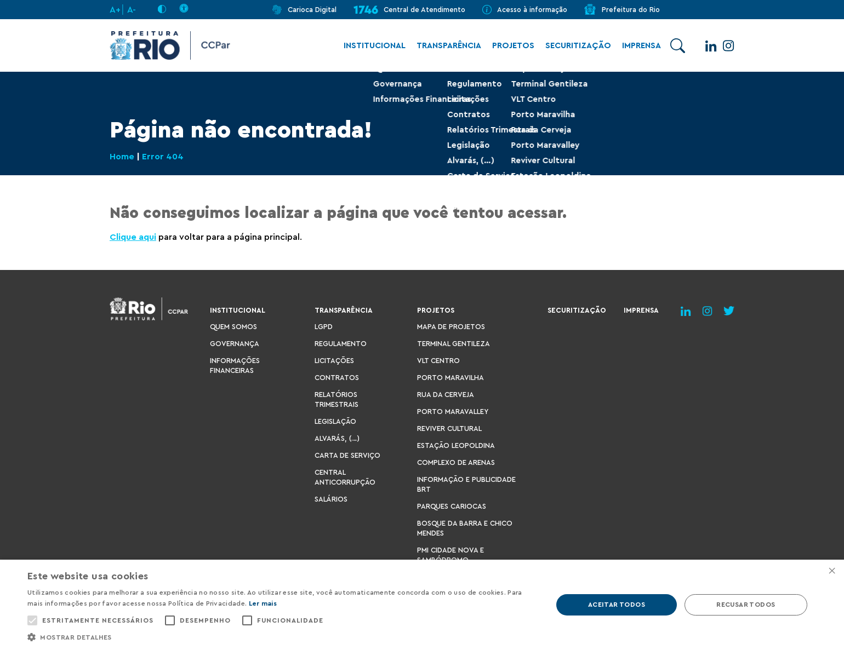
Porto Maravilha (450, 377)
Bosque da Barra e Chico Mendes (464, 528)
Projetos (508, 46)
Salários (331, 499)
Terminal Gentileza (453, 343)
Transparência (443, 46)
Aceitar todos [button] (616, 604)
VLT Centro (438, 360)
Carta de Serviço (347, 455)
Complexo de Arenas (456, 462)
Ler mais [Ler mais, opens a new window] (263, 603)
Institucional (369, 46)
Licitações (334, 360)
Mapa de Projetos (451, 326)
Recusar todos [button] (745, 604)
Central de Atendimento (424, 9)
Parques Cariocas (451, 506)
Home (122, 156)
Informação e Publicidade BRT (466, 484)
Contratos (337, 377)
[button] (282, 636)
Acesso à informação (532, 9)
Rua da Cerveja (445, 394)
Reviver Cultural (449, 428)
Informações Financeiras (235, 365)
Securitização (573, 46)
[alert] (422, 605)
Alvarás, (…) (337, 438)
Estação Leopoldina (456, 445)
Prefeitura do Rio (631, 9)
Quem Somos (233, 326)
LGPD (324, 326)
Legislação (335, 421)
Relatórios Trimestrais (336, 399)
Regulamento (341, 343)
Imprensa (636, 46)
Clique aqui (133, 237)
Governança (234, 343)
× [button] (832, 571)
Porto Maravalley (452, 411)
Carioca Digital (312, 9)
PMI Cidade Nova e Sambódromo (450, 555)
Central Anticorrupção (345, 477)
